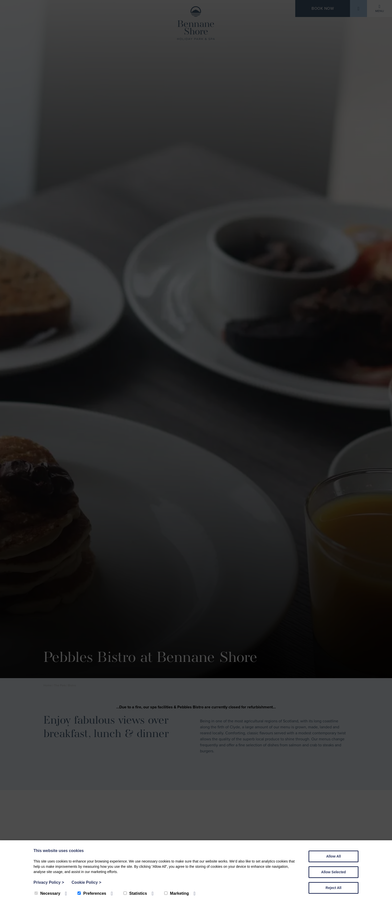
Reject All (333, 888)
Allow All (333, 856)
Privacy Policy (49, 882)
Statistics (135, 893)
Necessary (47, 893)
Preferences (92, 893)
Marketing (176, 893)
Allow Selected (333, 872)
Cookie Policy (86, 882)
